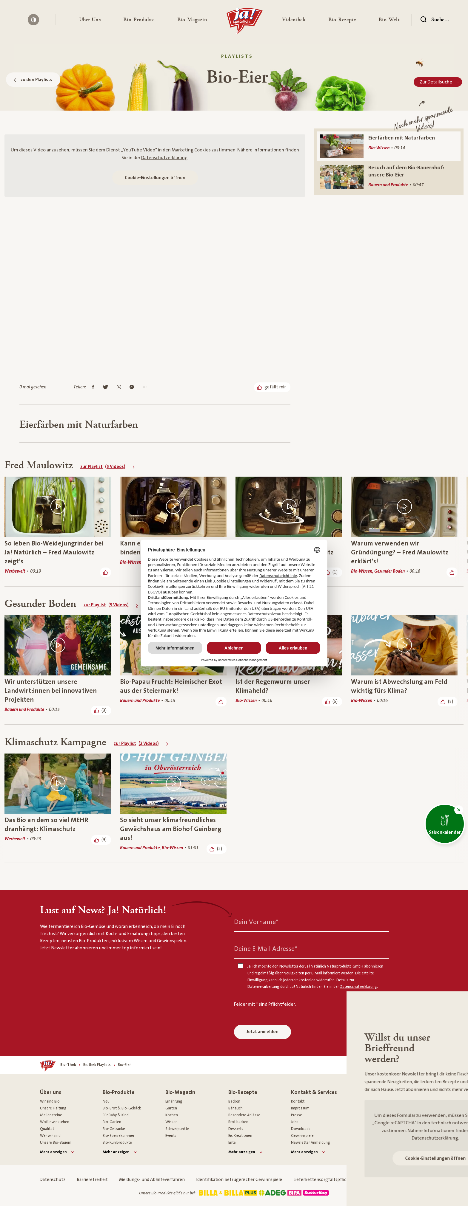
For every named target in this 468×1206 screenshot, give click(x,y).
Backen (234, 1101)
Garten (171, 1108)
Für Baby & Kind (116, 1115)
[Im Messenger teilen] (131, 387)
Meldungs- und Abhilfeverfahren (152, 1179)
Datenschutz (52, 1179)
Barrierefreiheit (92, 1179)
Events (170, 1135)
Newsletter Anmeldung (310, 1142)
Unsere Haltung (53, 1108)
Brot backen (238, 1122)
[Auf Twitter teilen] (105, 387)
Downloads (300, 1129)
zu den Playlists (33, 79)
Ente (232, 1142)
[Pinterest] (401, 1112)
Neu (106, 1101)
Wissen (171, 1122)
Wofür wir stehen (54, 1122)
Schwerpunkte (177, 1129)
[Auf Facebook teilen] (93, 387)
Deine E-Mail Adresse (265, 949)
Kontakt (297, 1101)
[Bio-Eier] (124, 1064)
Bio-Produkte (119, 1092)
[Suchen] (434, 20)
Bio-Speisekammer (118, 1135)
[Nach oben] (397, 1065)
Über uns (50, 1092)
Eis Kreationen (240, 1135)
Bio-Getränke (114, 1129)
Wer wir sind (50, 1135)
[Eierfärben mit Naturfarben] (389, 146)
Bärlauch (235, 1108)
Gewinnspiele (302, 1135)
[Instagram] (384, 1112)
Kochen (171, 1115)
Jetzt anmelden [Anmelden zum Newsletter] (262, 1031)
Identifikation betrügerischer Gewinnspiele (239, 1179)
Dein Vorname (256, 922)
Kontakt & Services (314, 1092)
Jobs (294, 1122)
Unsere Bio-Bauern (55, 1142)
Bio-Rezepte (242, 1092)
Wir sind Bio (50, 1101)
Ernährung (173, 1101)
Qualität (47, 1129)
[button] (90, 20)
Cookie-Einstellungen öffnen (155, 177)
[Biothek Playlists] (97, 1064)
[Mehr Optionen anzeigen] (144, 387)
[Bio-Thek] (68, 1064)
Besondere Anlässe (244, 1115)
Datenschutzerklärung (164, 157)
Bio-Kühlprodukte (117, 1142)
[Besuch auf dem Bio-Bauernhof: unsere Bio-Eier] (389, 176)
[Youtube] (419, 1112)
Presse (296, 1115)
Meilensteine (51, 1115)
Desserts (235, 1129)
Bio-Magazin (180, 1092)
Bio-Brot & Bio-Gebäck (122, 1108)
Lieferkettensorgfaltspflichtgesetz (328, 1179)
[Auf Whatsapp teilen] (119, 387)
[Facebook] (367, 1112)
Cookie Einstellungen (397, 1179)
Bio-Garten (112, 1122)
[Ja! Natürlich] (244, 22)
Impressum (300, 1108)
